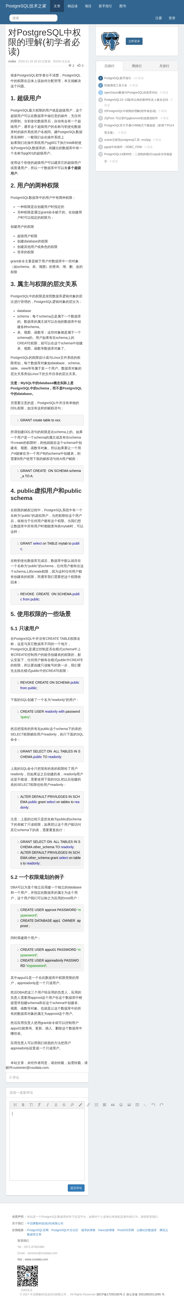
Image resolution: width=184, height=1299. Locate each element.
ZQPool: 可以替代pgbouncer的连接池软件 (131, 118)
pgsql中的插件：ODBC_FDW (123, 147)
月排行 (164, 66)
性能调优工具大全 (115, 85)
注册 (158, 18)
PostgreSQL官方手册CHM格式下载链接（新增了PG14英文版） (139, 129)
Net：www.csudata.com (32, 1259)
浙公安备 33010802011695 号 (145, 1294)
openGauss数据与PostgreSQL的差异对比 (131, 92)
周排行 (137, 66)
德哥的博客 (88, 1230)
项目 (88, 6)
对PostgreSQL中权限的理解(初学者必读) (130, 111)
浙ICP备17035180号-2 (110, 1294)
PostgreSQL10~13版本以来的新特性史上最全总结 (136, 99)
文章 (57, 6)
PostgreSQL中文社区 (64, 1230)
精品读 (73, 6)
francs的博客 (106, 1230)
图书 (122, 6)
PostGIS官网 (125, 1230)
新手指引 (105, 6)
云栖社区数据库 (147, 1230)
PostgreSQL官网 (37, 1230)
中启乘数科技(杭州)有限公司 (45, 1223)
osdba (12, 61)
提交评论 (76, 1188)
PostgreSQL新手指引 (117, 78)
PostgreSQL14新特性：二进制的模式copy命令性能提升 (138, 158)
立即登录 (134, 41)
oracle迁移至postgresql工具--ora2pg (127, 139)
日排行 (109, 66)
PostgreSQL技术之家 (26, 6)
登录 (172, 18)
